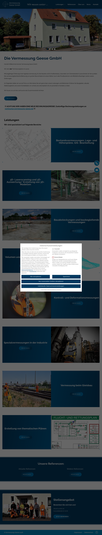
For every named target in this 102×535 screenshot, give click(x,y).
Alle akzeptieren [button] (35, 276)
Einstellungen (32, 271)
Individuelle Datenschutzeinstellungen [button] (51, 286)
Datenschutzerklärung (27, 269)
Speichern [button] (66, 276)
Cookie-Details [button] (44, 289)
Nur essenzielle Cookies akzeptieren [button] (51, 281)
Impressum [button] (59, 289)
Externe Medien (58, 257)
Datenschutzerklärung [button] (51, 289)
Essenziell (56, 249)
